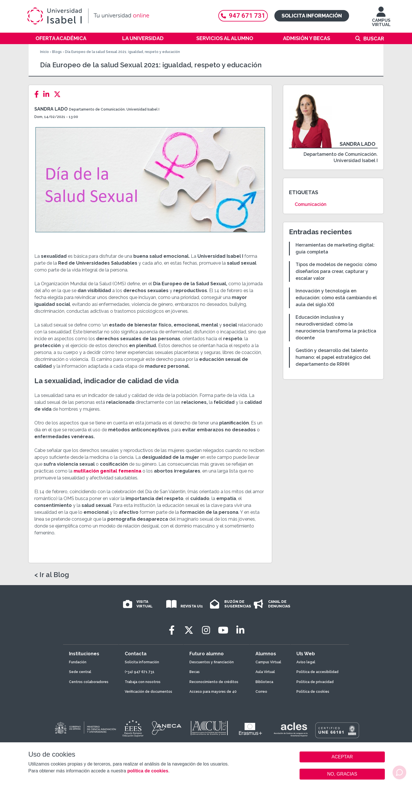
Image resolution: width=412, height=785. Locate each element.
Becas (194, 672)
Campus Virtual (268, 662)
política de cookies (147, 770)
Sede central (80, 672)
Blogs (57, 52)
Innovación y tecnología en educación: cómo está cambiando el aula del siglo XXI (336, 297)
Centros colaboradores (88, 682)
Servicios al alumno (224, 38)
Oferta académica (60, 38)
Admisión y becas (306, 38)
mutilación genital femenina (106, 471)
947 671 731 (243, 15)
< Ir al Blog (51, 574)
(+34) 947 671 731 (139, 672)
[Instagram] (206, 630)
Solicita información (312, 16)
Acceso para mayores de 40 (213, 692)
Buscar (373, 39)
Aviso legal (305, 662)
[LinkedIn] (48, 94)
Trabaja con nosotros (143, 682)
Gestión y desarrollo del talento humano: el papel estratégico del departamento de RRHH (333, 357)
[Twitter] (59, 94)
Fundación (77, 662)
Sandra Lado (51, 109)
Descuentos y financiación (211, 662)
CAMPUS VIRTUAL (381, 19)
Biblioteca (264, 682)
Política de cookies (312, 692)
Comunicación (310, 204)
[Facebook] (38, 94)
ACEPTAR (342, 757)
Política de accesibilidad (317, 672)
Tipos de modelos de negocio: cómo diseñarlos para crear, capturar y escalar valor (336, 271)
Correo (261, 692)
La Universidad (143, 38)
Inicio (44, 52)
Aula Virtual (265, 672)
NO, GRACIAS (342, 774)
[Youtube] (223, 630)
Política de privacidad (315, 682)
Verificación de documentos (148, 692)
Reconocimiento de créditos (213, 682)
